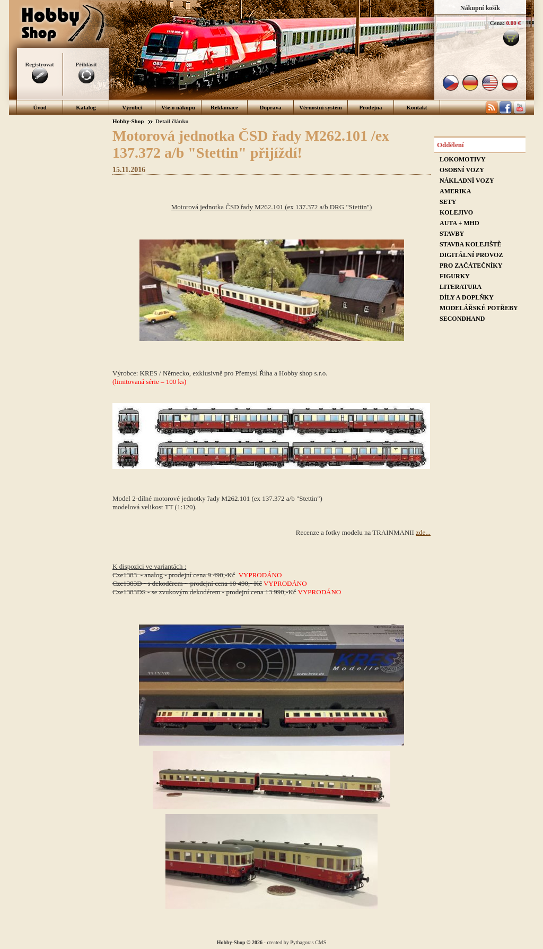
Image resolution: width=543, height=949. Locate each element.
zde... (423, 532)
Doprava (271, 107)
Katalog (85, 107)
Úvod (39, 107)
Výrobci (132, 107)
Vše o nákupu (178, 107)
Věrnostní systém (320, 107)
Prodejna (370, 107)
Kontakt (416, 107)
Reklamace (224, 107)
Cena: (497, 23)
